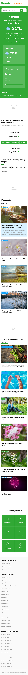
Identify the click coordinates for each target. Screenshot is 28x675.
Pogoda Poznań (5, 609)
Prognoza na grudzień (6, 666)
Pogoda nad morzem (6, 563)
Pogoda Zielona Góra (6, 626)
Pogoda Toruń (4, 617)
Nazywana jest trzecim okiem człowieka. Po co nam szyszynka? (13, 493)
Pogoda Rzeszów (5, 612)
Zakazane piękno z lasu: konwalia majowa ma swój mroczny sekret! (13, 470)
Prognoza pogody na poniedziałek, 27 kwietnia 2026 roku (12, 285)
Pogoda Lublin (4, 600)
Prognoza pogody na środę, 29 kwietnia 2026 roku (13, 259)
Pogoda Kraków (5, 594)
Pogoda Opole (4, 606)
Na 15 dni (18, 95)
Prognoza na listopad (6, 663)
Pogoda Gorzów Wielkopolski (8, 585)
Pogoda (18, 3)
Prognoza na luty (5, 637)
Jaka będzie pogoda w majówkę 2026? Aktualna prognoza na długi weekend (12, 226)
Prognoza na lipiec (5, 652)
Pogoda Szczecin (5, 614)
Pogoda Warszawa (5, 620)
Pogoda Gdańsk (5, 583)
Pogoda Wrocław (5, 623)
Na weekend (10, 95)
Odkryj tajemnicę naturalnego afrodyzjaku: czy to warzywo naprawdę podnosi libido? (13, 365)
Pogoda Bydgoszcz (5, 580)
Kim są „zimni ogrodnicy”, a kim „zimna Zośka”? (12, 444)
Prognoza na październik (7, 660)
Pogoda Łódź (4, 597)
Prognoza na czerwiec (6, 649)
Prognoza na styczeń (6, 634)
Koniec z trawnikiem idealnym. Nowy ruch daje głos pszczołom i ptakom (13, 418)
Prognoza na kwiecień (6, 643)
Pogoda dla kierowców (6, 566)
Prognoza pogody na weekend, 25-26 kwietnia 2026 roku (11, 311)
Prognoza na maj (5, 646)
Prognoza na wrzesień (6, 657)
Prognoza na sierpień (6, 655)
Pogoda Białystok (5, 577)
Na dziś (3, 95)
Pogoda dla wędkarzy (6, 568)
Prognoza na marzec (6, 640)
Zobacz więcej (4, 203)
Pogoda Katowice (5, 588)
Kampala (14, 16)
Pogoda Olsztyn (5, 603)
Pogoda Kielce (4, 591)
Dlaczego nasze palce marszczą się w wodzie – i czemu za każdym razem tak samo (13, 392)
